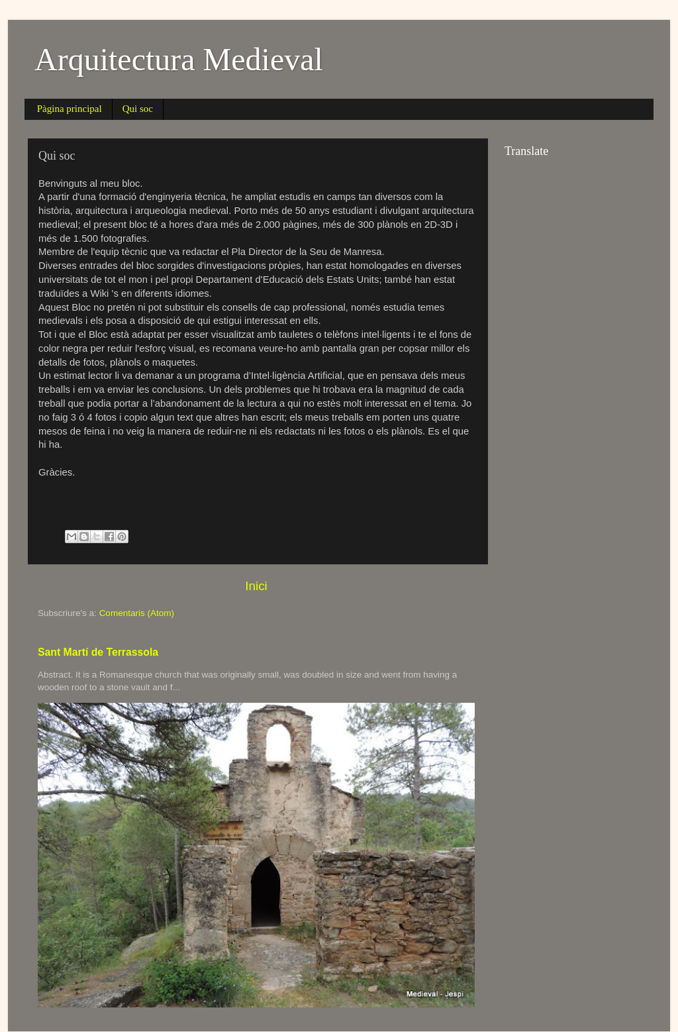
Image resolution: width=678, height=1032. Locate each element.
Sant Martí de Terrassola (98, 652)
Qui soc (137, 108)
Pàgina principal (69, 108)
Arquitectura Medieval (178, 59)
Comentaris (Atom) (136, 613)
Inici (256, 586)
